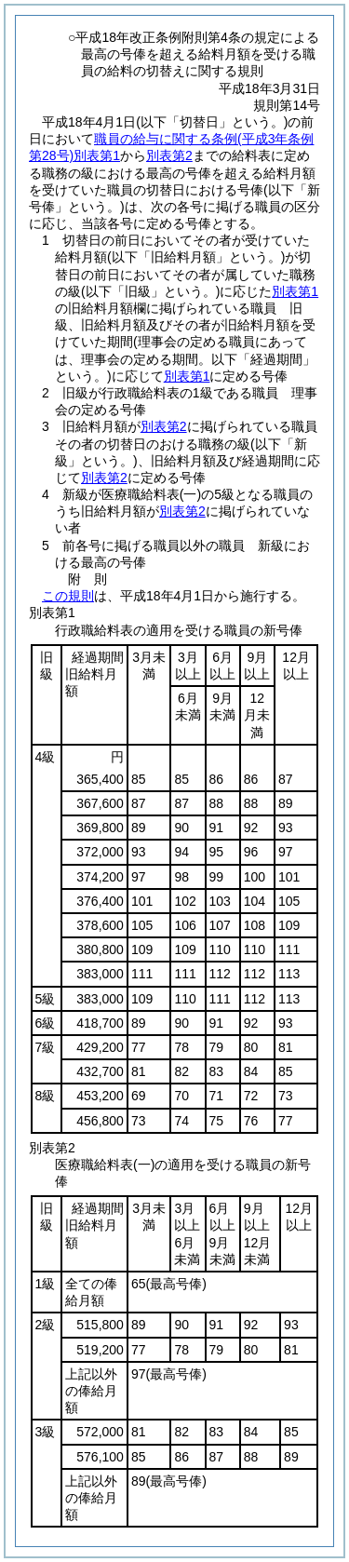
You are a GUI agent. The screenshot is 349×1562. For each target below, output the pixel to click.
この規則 (68, 595)
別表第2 (169, 155)
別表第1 (295, 291)
